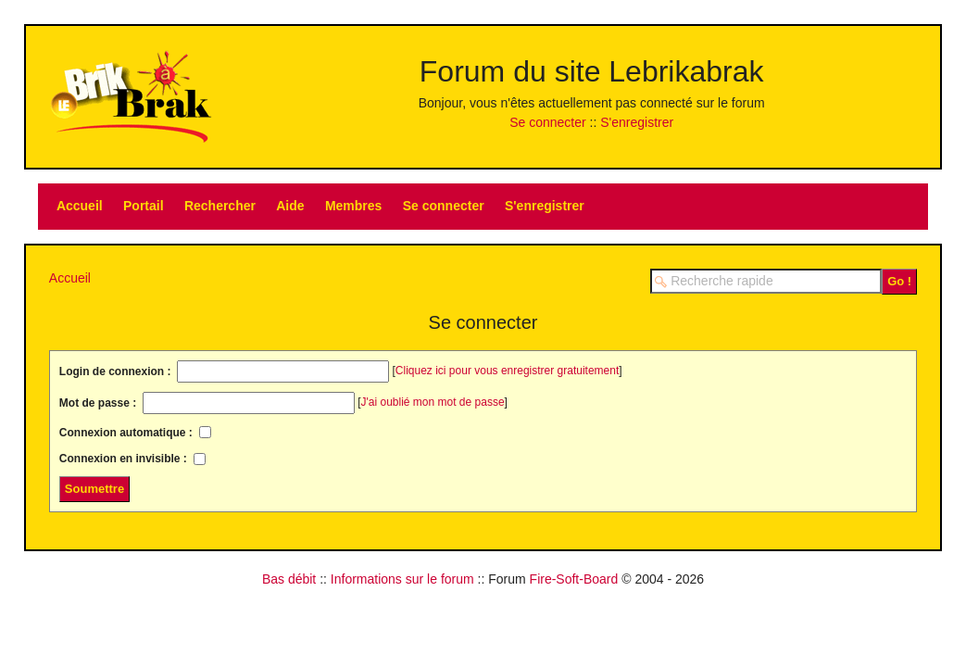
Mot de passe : (99, 402)
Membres (353, 205)
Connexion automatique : (127, 431)
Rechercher (220, 205)
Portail (143, 205)
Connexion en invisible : (124, 458)
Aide (290, 205)
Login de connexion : (116, 371)
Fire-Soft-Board (574, 579)
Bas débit (289, 579)
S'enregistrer (636, 122)
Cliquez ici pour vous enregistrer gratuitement (507, 370)
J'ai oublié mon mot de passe (433, 402)
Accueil (79, 205)
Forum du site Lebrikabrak (592, 71)
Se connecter (547, 122)
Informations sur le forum (402, 579)
